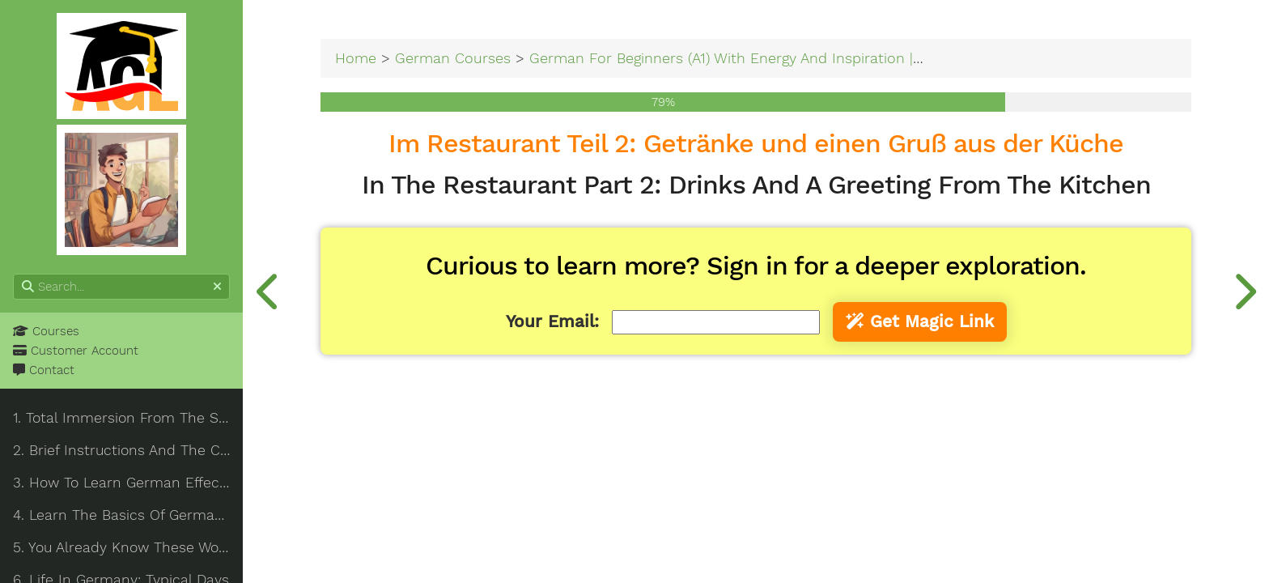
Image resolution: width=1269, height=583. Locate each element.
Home (355, 57)
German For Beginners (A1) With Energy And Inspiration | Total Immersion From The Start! (835, 57)
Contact (43, 370)
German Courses (453, 57)
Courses (46, 331)
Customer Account (75, 350)
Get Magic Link (920, 321)
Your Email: (552, 321)
